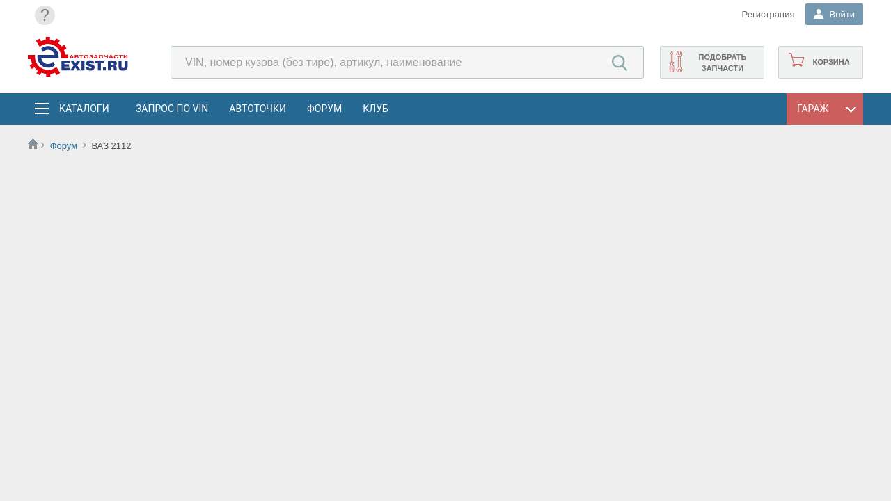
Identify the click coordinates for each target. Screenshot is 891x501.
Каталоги (83, 108)
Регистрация (768, 14)
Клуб (375, 108)
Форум (324, 108)
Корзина (830, 62)
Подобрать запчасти (722, 62)
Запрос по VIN (172, 108)
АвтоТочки (257, 108)
